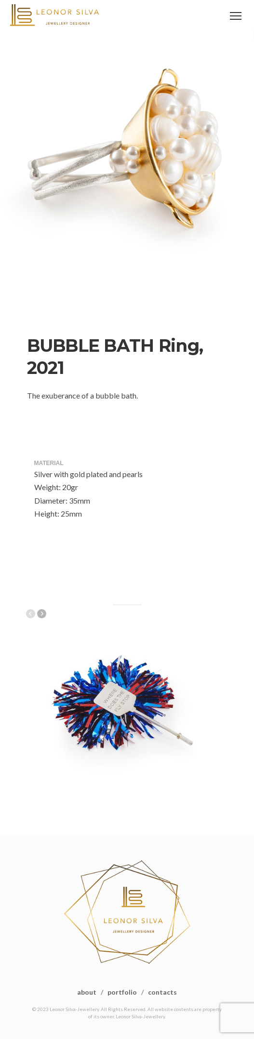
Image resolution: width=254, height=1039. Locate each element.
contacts (162, 992)
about (86, 992)
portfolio (122, 992)
